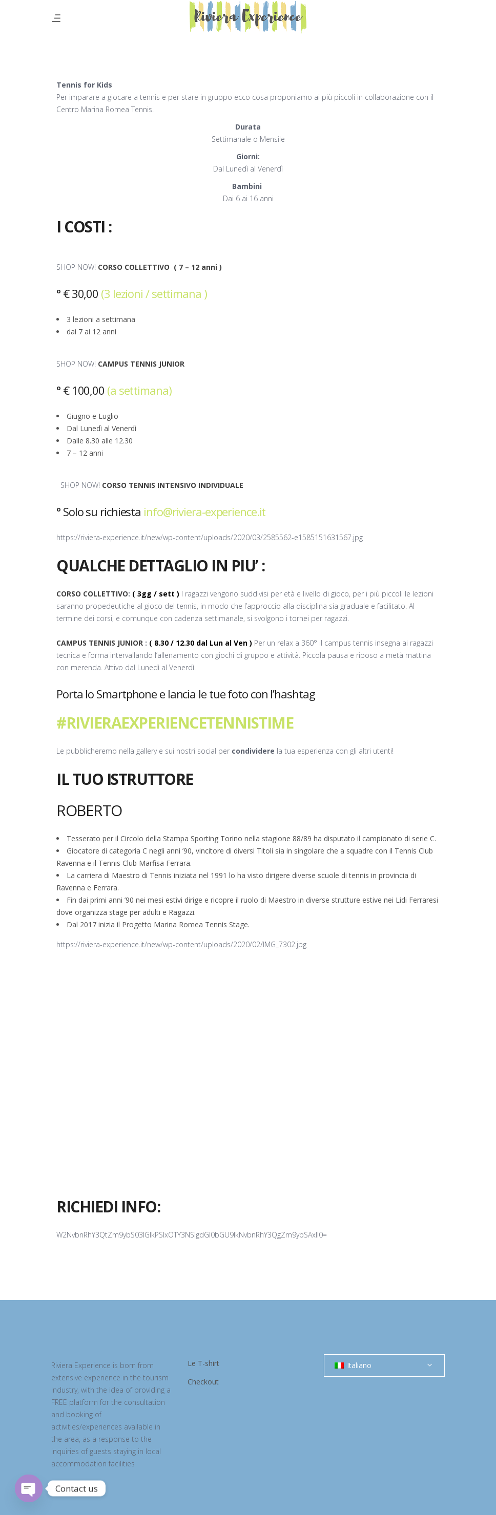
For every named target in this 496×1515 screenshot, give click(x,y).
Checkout (203, 1381)
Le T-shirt (203, 1363)
